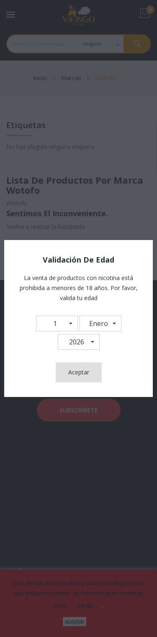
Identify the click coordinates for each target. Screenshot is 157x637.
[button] (57, 323)
